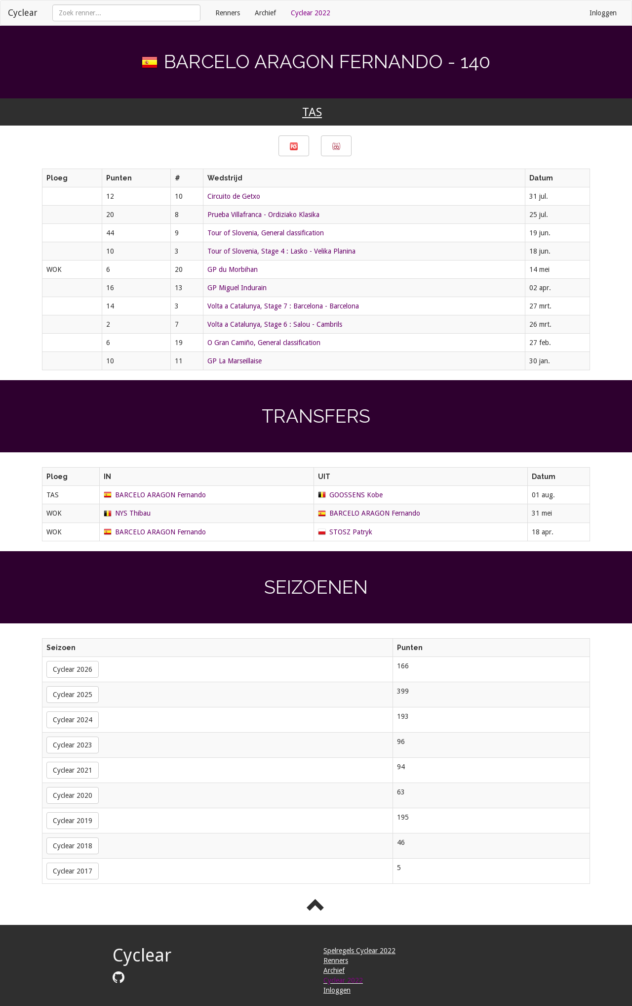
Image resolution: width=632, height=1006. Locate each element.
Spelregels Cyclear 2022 (359, 951)
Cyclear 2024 (72, 720)
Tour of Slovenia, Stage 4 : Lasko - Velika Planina (281, 251)
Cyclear (23, 12)
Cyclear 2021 (72, 770)
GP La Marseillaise (234, 361)
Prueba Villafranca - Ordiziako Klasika (263, 215)
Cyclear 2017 (72, 871)
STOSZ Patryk (350, 532)
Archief (265, 13)
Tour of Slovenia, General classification (265, 233)
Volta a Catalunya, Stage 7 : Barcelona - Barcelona (283, 306)
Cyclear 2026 (72, 669)
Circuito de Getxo (233, 196)
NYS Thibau (133, 513)
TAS (312, 112)
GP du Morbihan (232, 269)
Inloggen (603, 13)
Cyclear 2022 (310, 13)
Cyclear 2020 (72, 795)
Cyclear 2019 (72, 821)
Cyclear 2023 (72, 745)
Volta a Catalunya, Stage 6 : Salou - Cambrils (274, 324)
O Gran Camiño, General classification (263, 343)
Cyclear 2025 (72, 695)
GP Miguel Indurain (237, 288)
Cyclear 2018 (72, 846)
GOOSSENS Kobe (356, 495)
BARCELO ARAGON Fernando (160, 495)
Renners (227, 13)
